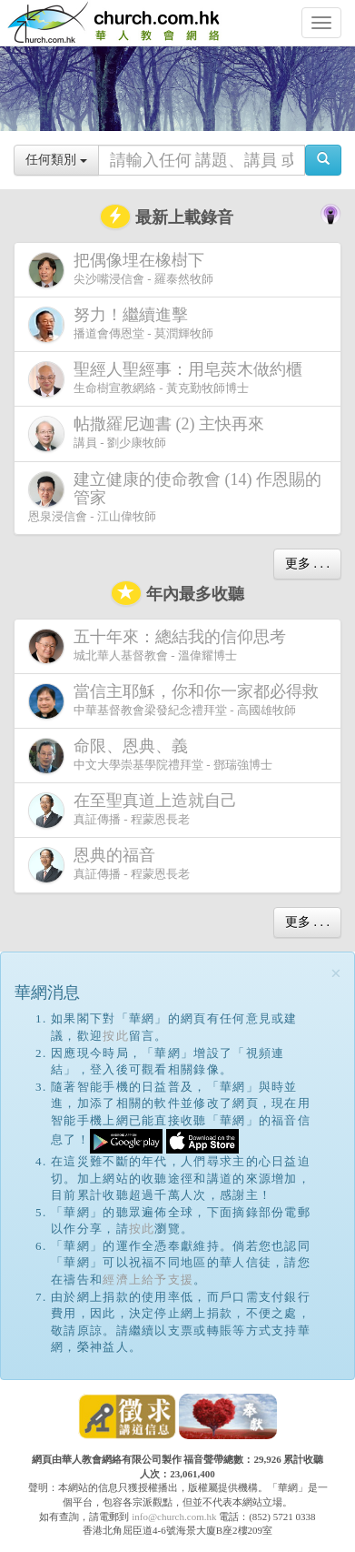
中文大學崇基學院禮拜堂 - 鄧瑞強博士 (150, 755)
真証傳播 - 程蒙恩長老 (136, 810)
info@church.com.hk (174, 1516)
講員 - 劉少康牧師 (149, 433)
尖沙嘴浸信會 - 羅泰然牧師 (120, 269)
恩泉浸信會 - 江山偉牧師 (174, 496)
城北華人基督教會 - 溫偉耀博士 (160, 646)
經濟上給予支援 (148, 1279)
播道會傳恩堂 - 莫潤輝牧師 (120, 324)
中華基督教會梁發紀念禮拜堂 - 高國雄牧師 (177, 701)
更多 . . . (307, 563)
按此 (116, 1036)
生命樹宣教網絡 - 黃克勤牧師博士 (169, 379)
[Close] (335, 973)
